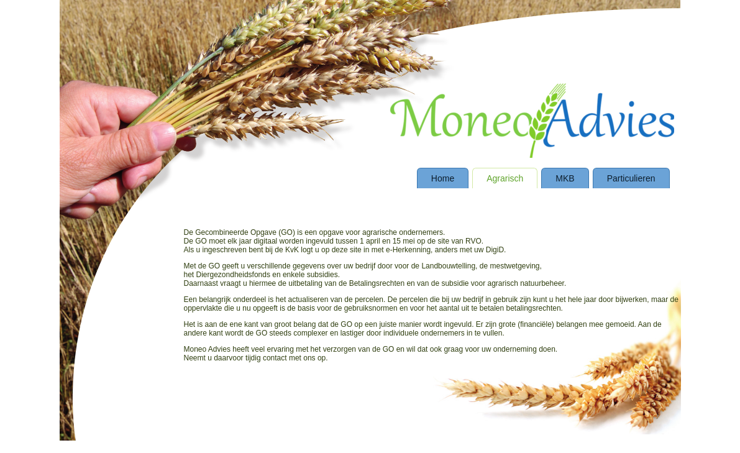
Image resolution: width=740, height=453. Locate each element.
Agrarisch (504, 178)
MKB (564, 178)
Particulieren (631, 178)
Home (442, 178)
